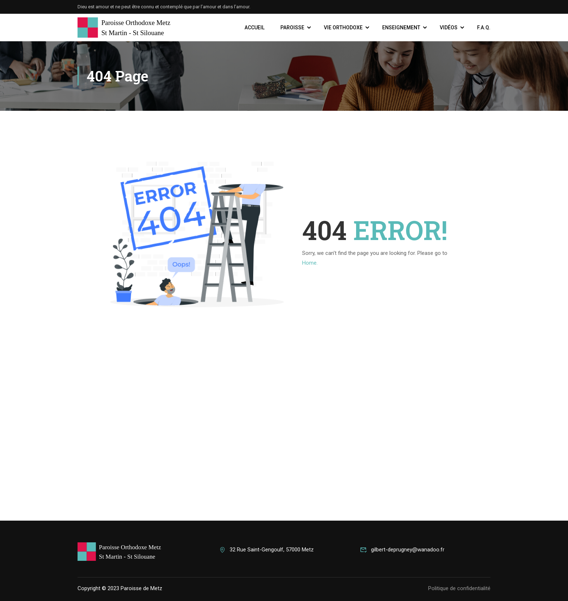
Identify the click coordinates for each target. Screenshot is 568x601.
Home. (310, 263)
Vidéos (449, 27)
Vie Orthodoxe (343, 27)
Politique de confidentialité (459, 588)
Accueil (254, 27)
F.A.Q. (483, 27)
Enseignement (401, 27)
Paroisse (292, 27)
